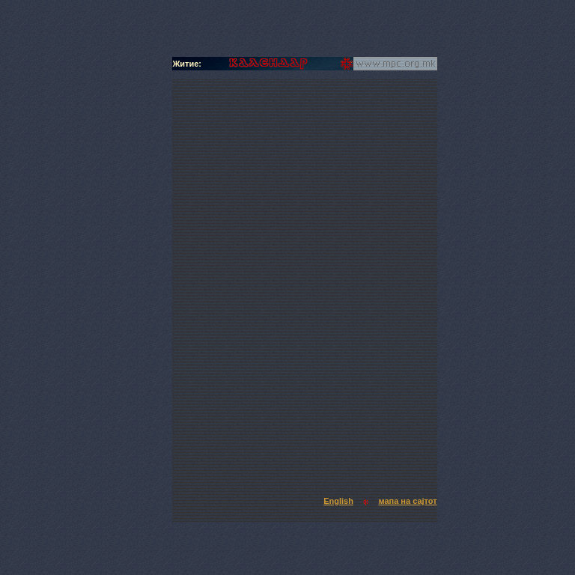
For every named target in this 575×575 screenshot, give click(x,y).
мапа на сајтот (407, 500)
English (338, 500)
